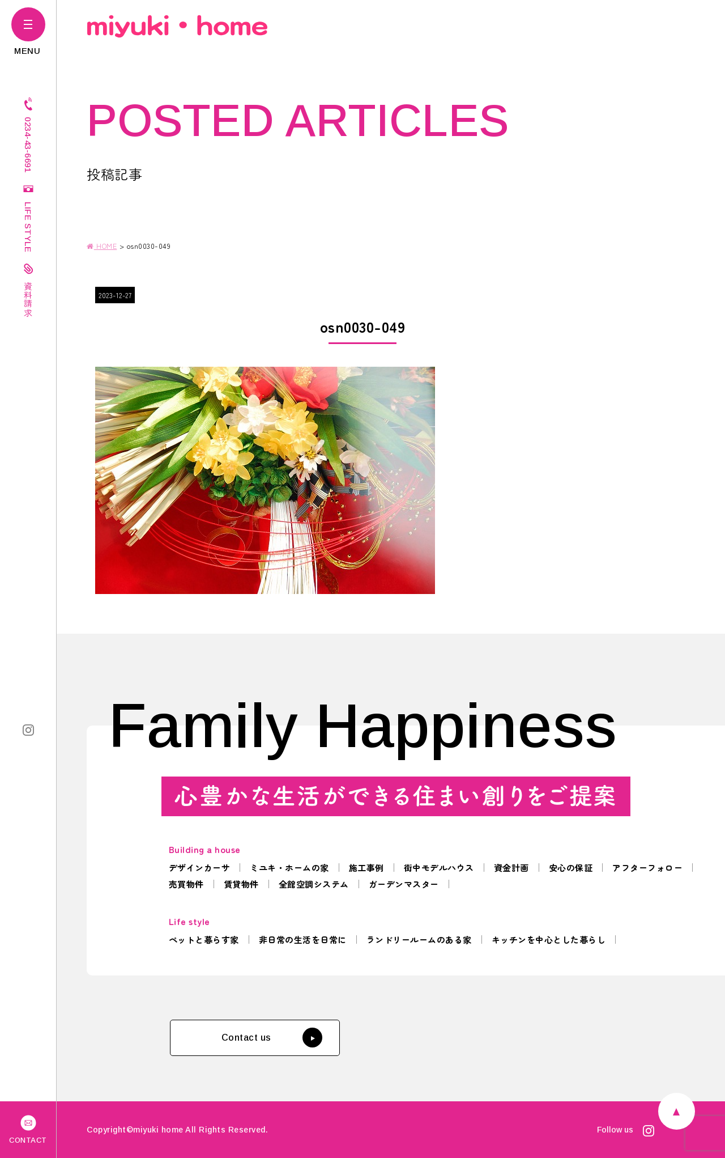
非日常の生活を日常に (303, 939)
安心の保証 (571, 867)
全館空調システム (314, 884)
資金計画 (511, 867)
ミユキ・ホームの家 (289, 867)
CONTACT (28, 1128)
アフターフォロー (647, 867)
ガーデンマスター (404, 884)
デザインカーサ (200, 867)
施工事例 (366, 867)
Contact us (271, 1037)
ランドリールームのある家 (419, 939)
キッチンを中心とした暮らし (549, 939)
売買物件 (186, 884)
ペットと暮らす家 (204, 939)
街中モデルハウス (439, 867)
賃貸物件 (241, 884)
